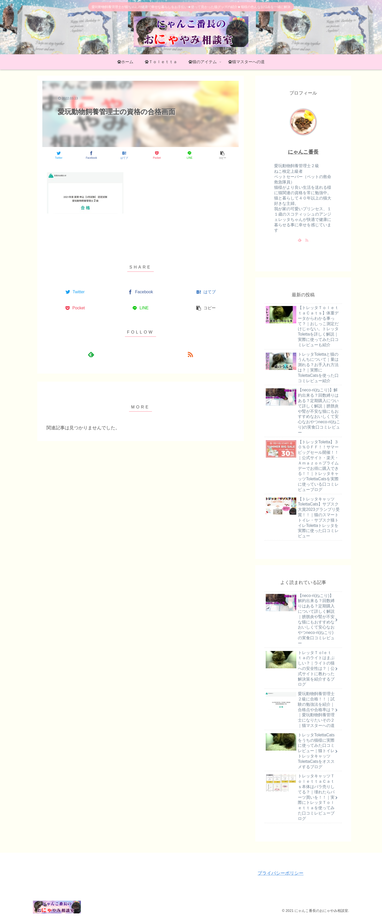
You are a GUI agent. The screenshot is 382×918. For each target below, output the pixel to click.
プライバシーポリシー (280, 873)
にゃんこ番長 (303, 152)
